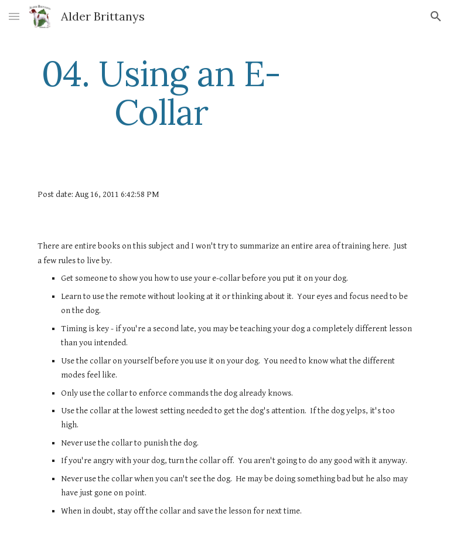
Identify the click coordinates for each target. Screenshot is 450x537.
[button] (14, 16)
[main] (161, 92)
